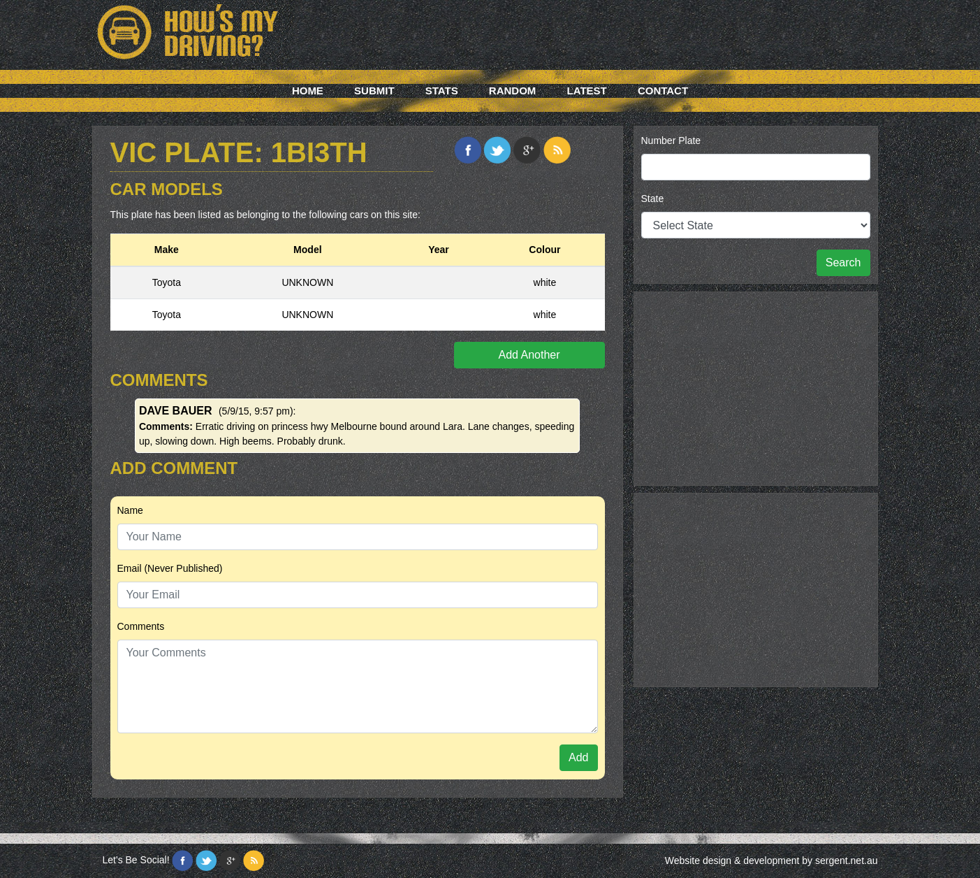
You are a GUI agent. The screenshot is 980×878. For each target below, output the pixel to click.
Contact (663, 90)
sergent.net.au (846, 860)
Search (843, 262)
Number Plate (671, 140)
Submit (374, 90)
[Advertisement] (755, 386)
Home (307, 90)
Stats (441, 90)
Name (130, 510)
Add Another (529, 355)
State (652, 198)
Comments (141, 626)
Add (578, 757)
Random (512, 90)
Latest (587, 90)
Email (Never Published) (170, 568)
